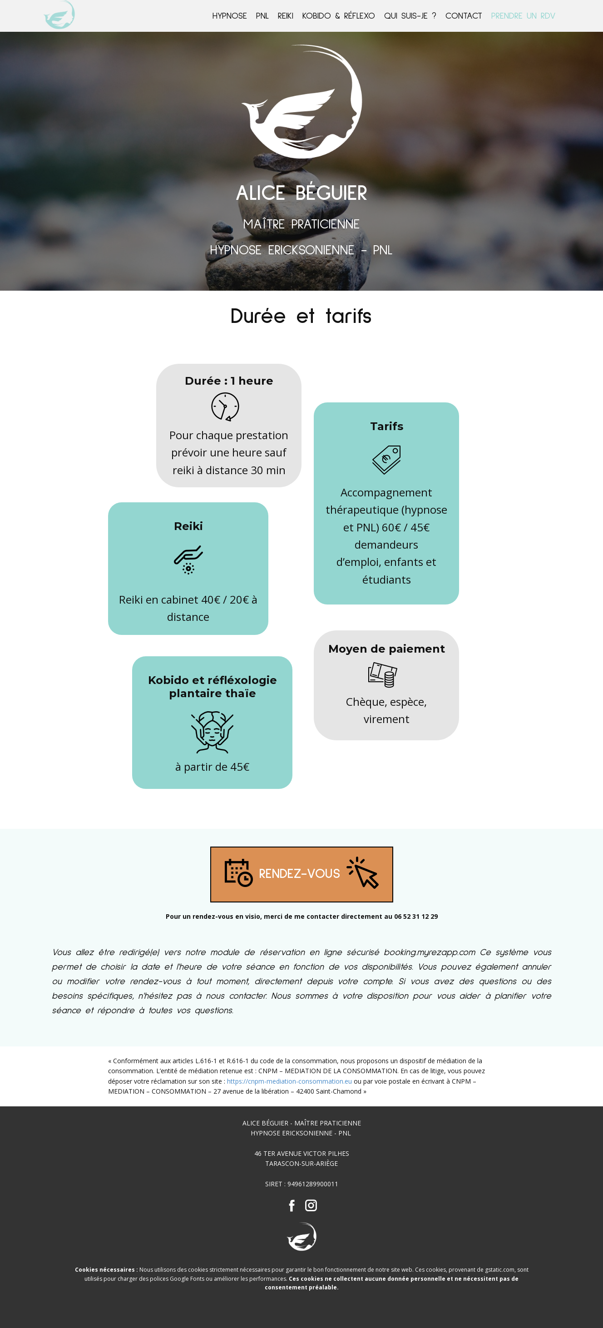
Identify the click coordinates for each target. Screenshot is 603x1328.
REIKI (285, 15)
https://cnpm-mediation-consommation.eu (289, 1081)
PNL (262, 15)
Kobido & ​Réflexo (338, 15)
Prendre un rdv (523, 15)
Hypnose (230, 15)
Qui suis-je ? (410, 15)
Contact (463, 15)
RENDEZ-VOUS (302, 874)
